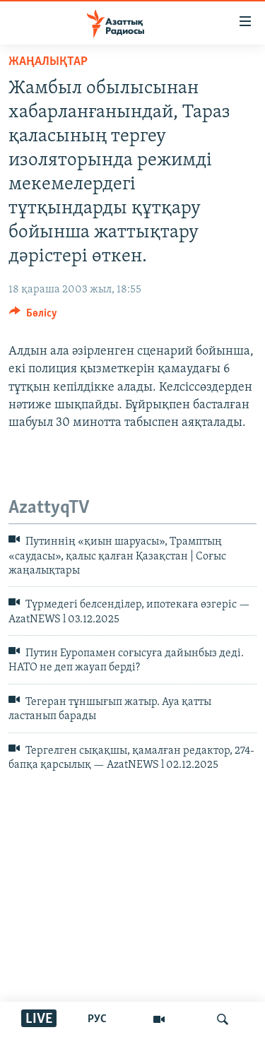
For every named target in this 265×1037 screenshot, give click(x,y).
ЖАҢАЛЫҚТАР (48, 62)
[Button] (33, 316)
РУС (97, 1019)
